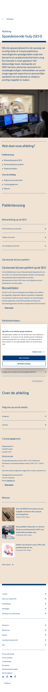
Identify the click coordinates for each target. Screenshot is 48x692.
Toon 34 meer (37, 381)
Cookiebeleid (6, 661)
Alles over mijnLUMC (24, 599)
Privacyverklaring (8, 654)
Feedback (7, 683)
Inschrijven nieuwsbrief (24, 640)
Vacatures (24, 625)
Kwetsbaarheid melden (10, 669)
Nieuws (24, 635)
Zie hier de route (7, 456)
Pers (24, 645)
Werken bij (24, 630)
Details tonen (37, 352)
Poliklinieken (24, 604)
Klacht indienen (7, 673)
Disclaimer (5, 665)
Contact (24, 594)
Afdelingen (24, 609)
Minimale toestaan (23, 364)
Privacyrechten (7, 658)
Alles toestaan (24, 358)
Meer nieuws (7, 564)
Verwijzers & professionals (24, 613)
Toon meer (8, 308)
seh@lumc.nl (10, 480)
